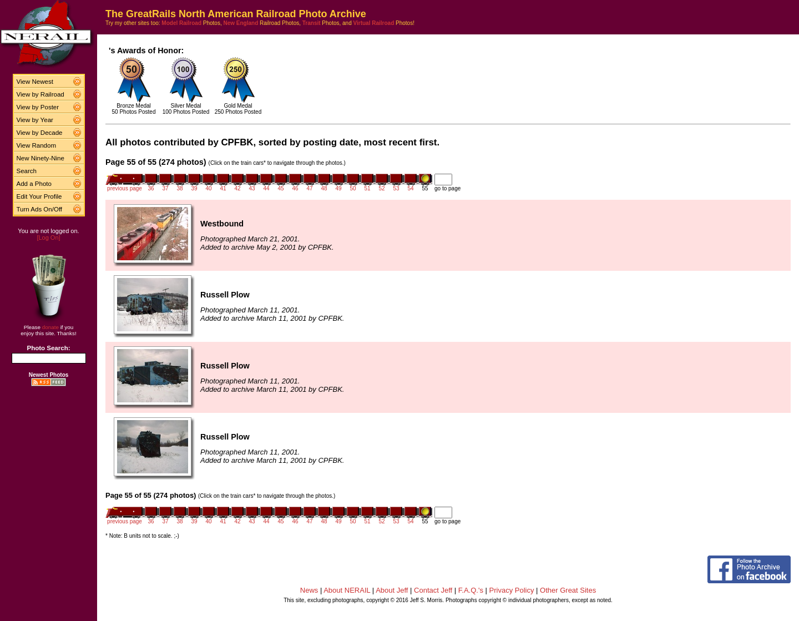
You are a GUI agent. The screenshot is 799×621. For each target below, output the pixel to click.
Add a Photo (34, 183)
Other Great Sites (568, 590)
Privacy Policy (511, 590)
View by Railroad (40, 94)
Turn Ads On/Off (40, 209)
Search (27, 171)
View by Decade (40, 132)
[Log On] (48, 237)
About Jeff (392, 590)
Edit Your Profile (39, 196)
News (309, 590)
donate (50, 327)
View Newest (35, 81)
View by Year (35, 120)
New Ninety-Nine (40, 158)
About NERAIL (346, 590)
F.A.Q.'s (470, 590)
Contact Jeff (433, 590)
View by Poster (38, 107)
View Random (36, 145)
